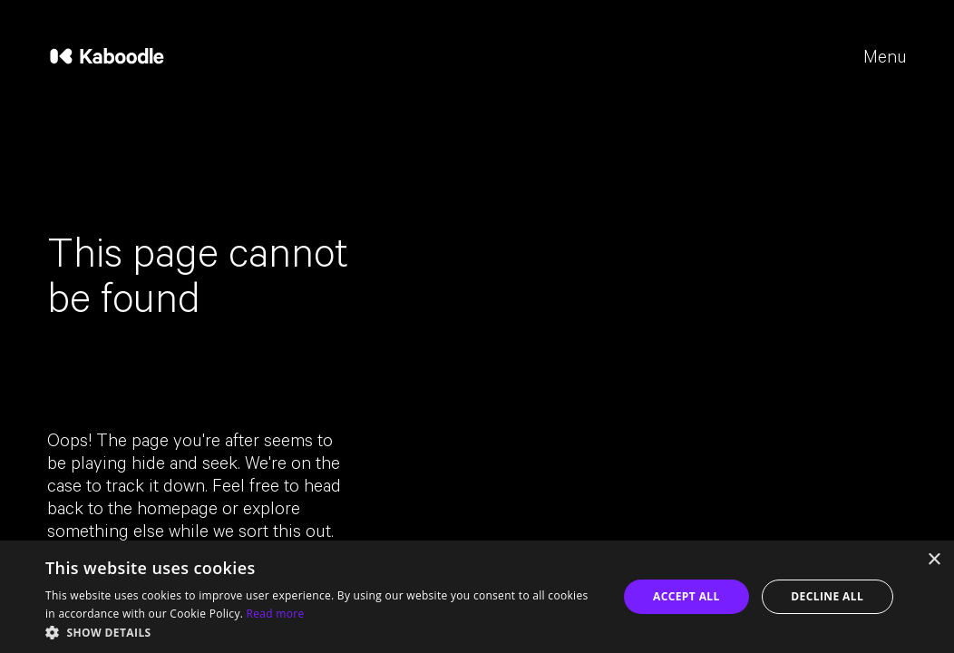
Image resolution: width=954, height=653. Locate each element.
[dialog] (477, 597)
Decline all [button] (827, 596)
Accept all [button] (686, 596)
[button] (322, 631)
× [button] (933, 560)
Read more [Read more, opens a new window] (276, 613)
